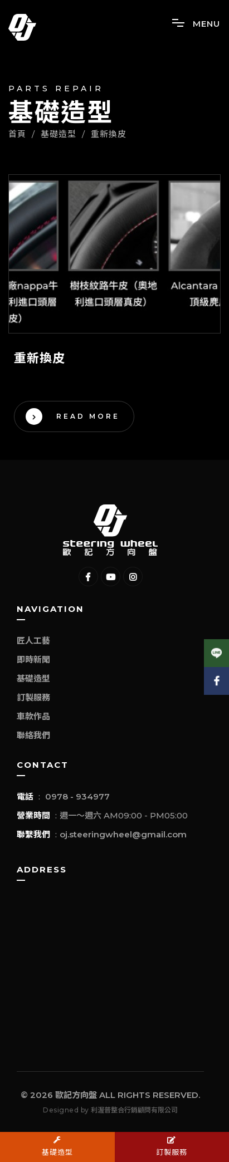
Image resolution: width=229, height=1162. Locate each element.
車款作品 (33, 716)
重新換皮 (108, 134)
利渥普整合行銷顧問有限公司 (134, 1110)
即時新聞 (33, 659)
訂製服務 (33, 697)
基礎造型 (33, 678)
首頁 (17, 134)
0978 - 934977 (77, 796)
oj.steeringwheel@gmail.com (123, 834)
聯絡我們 (33, 735)
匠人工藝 (33, 640)
